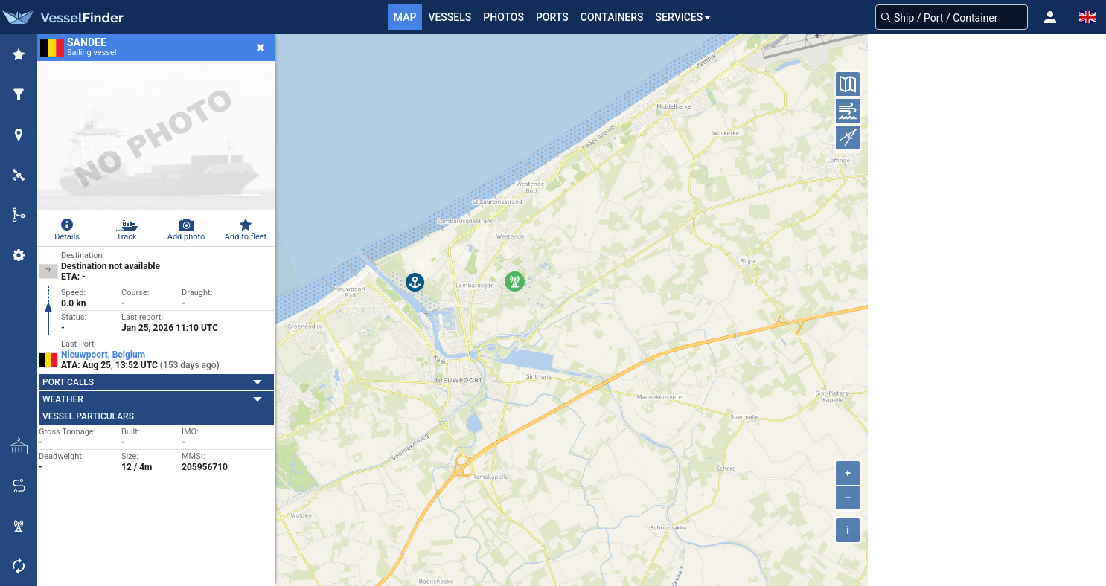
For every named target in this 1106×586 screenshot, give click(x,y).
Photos (503, 17)
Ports (552, 17)
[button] (1050, 17)
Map (405, 17)
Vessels (449, 17)
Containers (612, 17)
